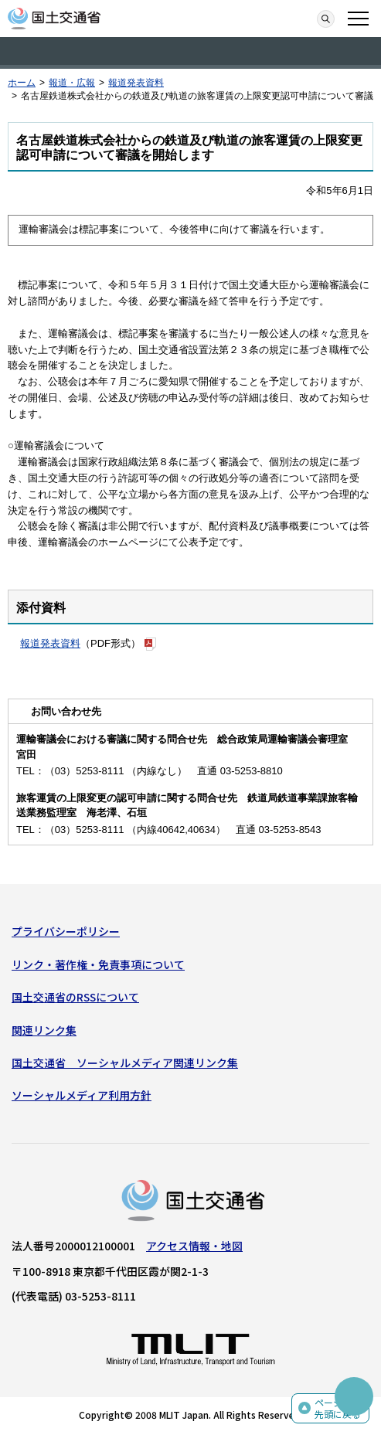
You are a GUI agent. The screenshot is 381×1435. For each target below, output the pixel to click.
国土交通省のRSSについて (75, 997)
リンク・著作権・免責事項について (98, 964)
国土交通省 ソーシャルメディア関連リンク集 (125, 1062)
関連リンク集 (44, 1030)
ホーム (22, 82)
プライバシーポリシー (66, 931)
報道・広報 (72, 82)
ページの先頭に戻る (338, 1408)
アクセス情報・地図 (194, 1245)
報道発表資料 (136, 82)
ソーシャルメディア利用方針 (81, 1095)
